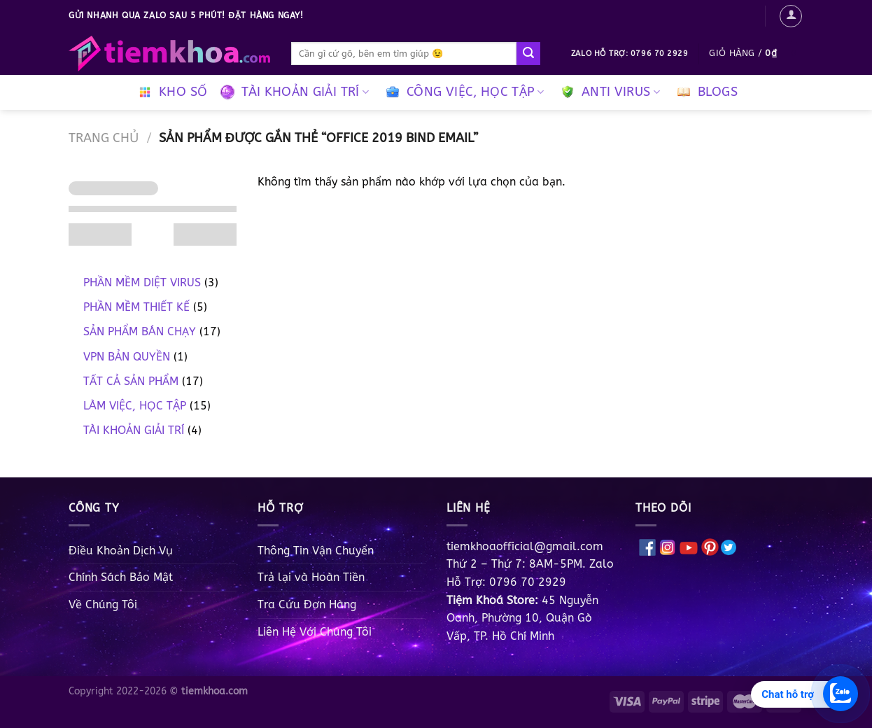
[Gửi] (528, 54)
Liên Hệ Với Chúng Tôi (315, 631)
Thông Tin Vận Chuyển (316, 550)
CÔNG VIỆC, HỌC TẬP (463, 92)
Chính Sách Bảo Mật (121, 577)
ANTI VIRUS (608, 92)
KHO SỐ (170, 92)
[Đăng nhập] (791, 16)
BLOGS (705, 92)
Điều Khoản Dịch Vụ (121, 550)
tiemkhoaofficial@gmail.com (524, 546)
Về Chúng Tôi (103, 604)
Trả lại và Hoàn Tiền (311, 577)
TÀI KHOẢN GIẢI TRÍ (293, 92)
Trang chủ (104, 138)
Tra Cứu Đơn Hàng (307, 604)
